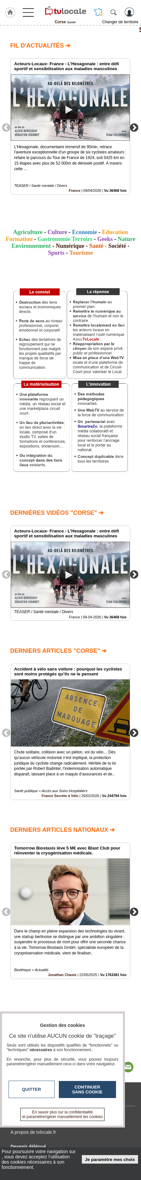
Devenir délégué (28, 1146)
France (74, 190)
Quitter (31, 1089)
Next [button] (134, 127)
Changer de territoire (120, 22)
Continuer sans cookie (87, 1089)
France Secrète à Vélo (59, 796)
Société (117, 246)
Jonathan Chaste (62, 974)
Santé (70, 30)
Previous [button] (6, 127)
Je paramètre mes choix (110, 1159)
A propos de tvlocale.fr (33, 1132)
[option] (70, 126)
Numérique (70, 246)
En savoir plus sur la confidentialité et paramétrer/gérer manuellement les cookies (62, 1114)
